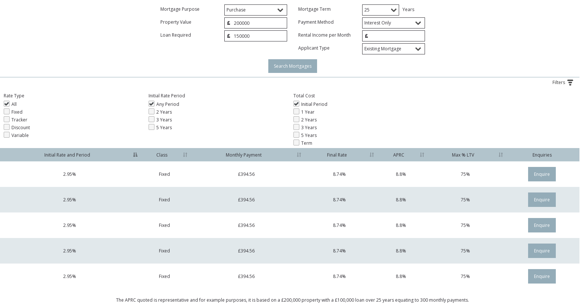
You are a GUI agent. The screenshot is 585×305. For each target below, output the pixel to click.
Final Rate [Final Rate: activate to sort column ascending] (337, 155)
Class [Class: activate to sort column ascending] (161, 155)
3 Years (151, 119)
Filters (565, 82)
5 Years (151, 127)
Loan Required (175, 35)
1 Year (296, 111)
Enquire (542, 174)
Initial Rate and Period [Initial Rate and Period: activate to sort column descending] (67, 155)
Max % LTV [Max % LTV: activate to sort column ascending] (463, 155)
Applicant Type (314, 48)
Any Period (151, 104)
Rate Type (14, 96)
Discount (7, 127)
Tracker (7, 119)
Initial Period (296, 104)
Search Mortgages (293, 66)
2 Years (151, 111)
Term (296, 142)
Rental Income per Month (324, 35)
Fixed (7, 111)
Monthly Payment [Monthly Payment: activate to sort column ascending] (244, 155)
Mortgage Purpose (180, 9)
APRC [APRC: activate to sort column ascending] (398, 155)
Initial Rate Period (167, 96)
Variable (7, 135)
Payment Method (316, 22)
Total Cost (304, 96)
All (7, 104)
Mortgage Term (314, 9)
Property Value (175, 22)
